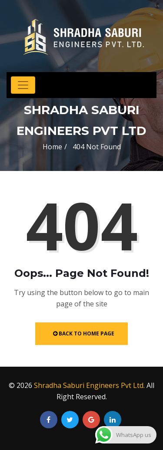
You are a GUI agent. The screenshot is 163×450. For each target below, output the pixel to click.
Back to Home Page (83, 333)
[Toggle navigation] (23, 85)
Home (52, 146)
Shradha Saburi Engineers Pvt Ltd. (89, 385)
